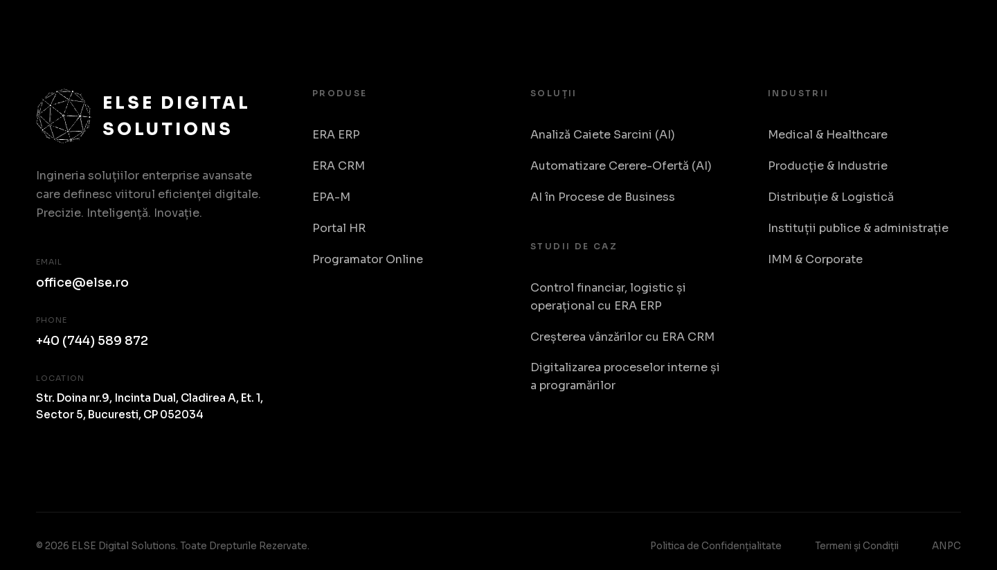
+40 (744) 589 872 (92, 340)
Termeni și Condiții (857, 546)
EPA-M (331, 197)
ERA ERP (336, 134)
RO (946, 27)
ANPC (946, 546)
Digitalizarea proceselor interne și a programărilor (625, 376)
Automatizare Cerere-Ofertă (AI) (621, 166)
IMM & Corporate (815, 259)
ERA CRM (338, 166)
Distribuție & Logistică (831, 197)
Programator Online (367, 259)
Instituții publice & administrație (858, 228)
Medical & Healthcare (828, 134)
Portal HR (339, 228)
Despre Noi (879, 27)
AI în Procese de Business (602, 197)
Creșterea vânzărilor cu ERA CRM (622, 337)
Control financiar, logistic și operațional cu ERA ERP (608, 296)
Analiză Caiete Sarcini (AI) (602, 134)
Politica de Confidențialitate (716, 546)
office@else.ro (82, 282)
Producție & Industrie (828, 166)
